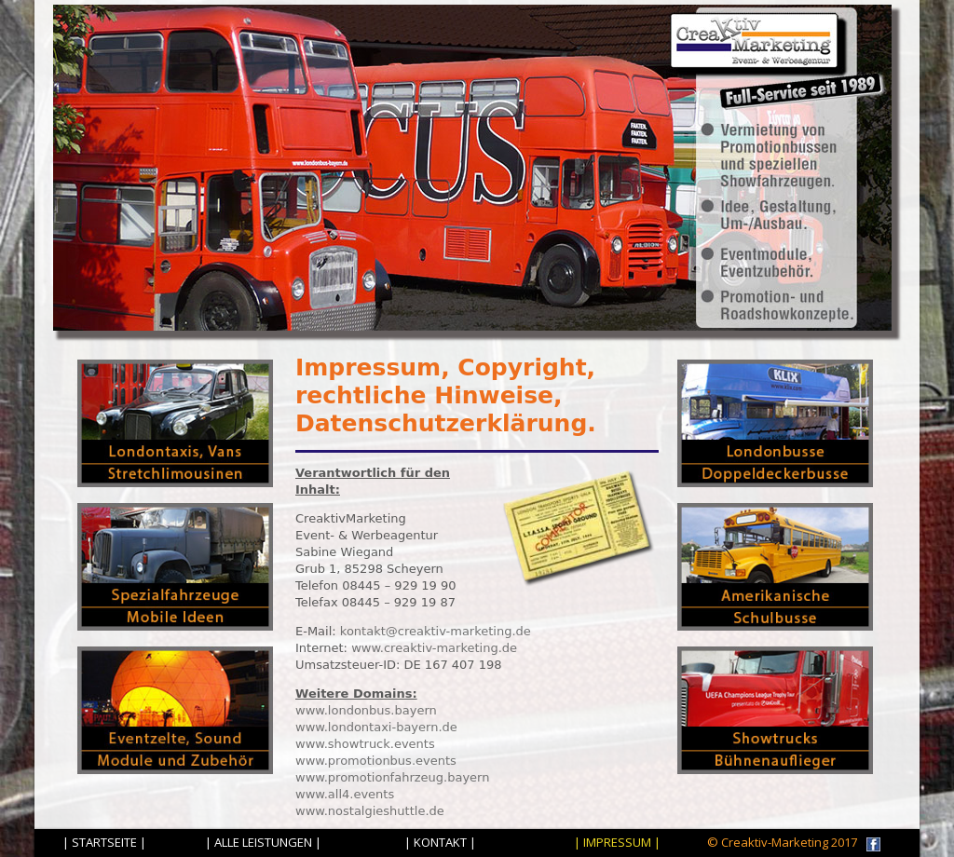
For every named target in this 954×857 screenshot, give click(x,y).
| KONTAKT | (440, 842)
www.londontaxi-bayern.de (376, 727)
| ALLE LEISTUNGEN (258, 842)
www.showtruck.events (365, 744)
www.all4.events (344, 794)
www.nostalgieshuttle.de (369, 811)
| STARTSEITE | (104, 842)
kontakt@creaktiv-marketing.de (435, 631)
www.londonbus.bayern (366, 710)
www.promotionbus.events (376, 761)
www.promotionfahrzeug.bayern (392, 777)
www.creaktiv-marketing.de (434, 648)
